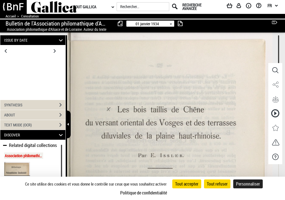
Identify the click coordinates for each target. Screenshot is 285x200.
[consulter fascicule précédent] (120, 23)
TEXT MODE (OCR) (34, 125)
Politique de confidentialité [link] (143, 193)
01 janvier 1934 (147, 23)
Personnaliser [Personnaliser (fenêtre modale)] (248, 184)
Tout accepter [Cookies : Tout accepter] (186, 184)
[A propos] (250, 6)
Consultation (30, 16)
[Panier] (232, 6)
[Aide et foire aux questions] (260, 6)
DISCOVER (34, 135)
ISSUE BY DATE (34, 40)
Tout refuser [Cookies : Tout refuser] (217, 184)
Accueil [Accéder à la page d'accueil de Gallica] (11, 16)
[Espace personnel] (241, 6)
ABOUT (34, 115)
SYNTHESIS (34, 105)
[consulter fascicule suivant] (180, 23)
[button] (275, 70)
